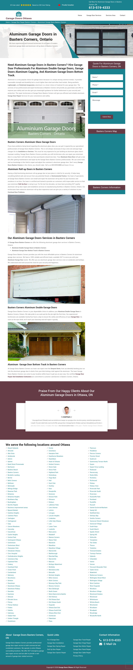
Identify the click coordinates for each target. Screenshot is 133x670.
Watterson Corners (96, 575)
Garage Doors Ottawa (66, 667)
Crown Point (12, 570)
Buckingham (12, 502)
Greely (51, 448)
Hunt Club (52, 483)
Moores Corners (54, 586)
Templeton (93, 540)
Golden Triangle (13, 618)
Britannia (11, 494)
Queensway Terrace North (99, 462)
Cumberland (12, 572)
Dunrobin (11, 591)
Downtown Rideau (14, 589)
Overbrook (52, 616)
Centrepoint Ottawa (14, 540)
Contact (122, 15)
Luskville (52, 529)
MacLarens (52, 532)
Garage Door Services (94, 15)
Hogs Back (52, 478)
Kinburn (51, 502)
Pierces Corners (95, 453)
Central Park (12, 537)
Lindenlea (52, 518)
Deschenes (11, 578)
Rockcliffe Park (95, 497)
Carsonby (11, 529)
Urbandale (93, 559)
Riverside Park (95, 489)
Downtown (11, 583)
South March (94, 529)
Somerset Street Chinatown (99, 521)
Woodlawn (93, 608)
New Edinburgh (54, 589)
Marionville (52, 551)
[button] (60, 410)
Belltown (11, 483)
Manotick (52, 543)
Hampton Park (53, 453)
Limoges (52, 513)
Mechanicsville (54, 570)
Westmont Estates (96, 594)
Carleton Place (13, 516)
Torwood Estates (95, 551)
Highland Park (53, 472)
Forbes (10, 608)
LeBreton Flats (54, 505)
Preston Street (95, 456)
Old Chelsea (53, 597)
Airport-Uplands (13, 448)
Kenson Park (53, 497)
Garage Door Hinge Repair (82, 643)
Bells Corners (12, 480)
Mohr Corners (53, 581)
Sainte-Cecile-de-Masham (98, 508)
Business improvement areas (18, 508)
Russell (92, 505)
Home (80, 15)
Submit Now (107, 117)
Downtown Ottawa (14, 586)
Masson (51, 562)
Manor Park (53, 540)
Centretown (11, 543)
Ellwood (10, 597)
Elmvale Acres (12, 599)
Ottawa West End (54, 613)
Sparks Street (94, 532)
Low (50, 524)
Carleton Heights (13, 513)
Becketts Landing (14, 475)
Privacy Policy (78, 656)
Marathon (52, 545)
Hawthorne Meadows (56, 456)
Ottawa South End (55, 610)
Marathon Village (54, 548)
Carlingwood (12, 521)
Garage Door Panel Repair (82, 649)
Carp (9, 524)
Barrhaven (11, 467)
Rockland (93, 499)
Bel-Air (10, 478)
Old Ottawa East (54, 599)
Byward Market (13, 510)
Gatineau (11, 613)
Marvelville (52, 559)
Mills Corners (53, 578)
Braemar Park (12, 491)
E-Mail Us (110, 644)
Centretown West (13, 545)
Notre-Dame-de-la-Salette (57, 594)
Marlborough (53, 553)
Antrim (10, 459)
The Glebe (93, 543)
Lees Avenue (53, 508)
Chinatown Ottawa (14, 551)
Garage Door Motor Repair (82, 646)
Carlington (11, 518)
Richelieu (93, 478)
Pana (50, 621)
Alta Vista (11, 453)
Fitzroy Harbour (13, 605)
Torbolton (93, 548)
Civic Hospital (12, 553)
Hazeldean (52, 459)
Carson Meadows (14, 526)
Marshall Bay (53, 556)
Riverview (93, 494)
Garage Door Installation (55, 643)
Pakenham (52, 618)
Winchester (94, 605)
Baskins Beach (13, 470)
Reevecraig (94, 472)
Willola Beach (94, 602)
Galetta (10, 610)
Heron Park (52, 470)
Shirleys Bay (94, 516)
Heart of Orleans (54, 462)
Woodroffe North (95, 616)
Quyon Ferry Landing (97, 467)
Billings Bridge (13, 489)
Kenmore (52, 494)
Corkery (10, 564)
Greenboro (52, 451)
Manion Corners (54, 537)
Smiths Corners (95, 518)
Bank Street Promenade (16, 464)
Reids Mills (94, 475)
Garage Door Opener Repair (56, 653)
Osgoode (52, 605)
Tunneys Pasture (95, 553)
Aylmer (10, 462)
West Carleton (95, 583)
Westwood (93, 597)
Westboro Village (96, 591)
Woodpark (93, 610)
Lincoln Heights (54, 516)
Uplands (92, 556)
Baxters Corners (13, 472)
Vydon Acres (94, 570)
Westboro (93, 589)
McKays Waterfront (55, 564)
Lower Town (53, 526)
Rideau (92, 483)
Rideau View (94, 486)
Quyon (92, 464)
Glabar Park (12, 616)
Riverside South (95, 491)
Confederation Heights (15, 556)
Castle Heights (13, 535)
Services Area (110, 15)
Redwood (93, 470)
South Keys (94, 526)
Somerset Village (96, 524)
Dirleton (10, 581)
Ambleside (11, 456)
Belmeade (11, 486)
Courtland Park (13, 567)
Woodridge (93, 613)
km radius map (106, 156)
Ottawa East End (54, 608)
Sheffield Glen (95, 513)
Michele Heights (54, 575)
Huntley (51, 486)
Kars (50, 489)
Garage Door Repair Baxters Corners (23, 22)
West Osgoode (95, 586)
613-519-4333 (99, 7)
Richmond (93, 480)
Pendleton (93, 451)
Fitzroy (10, 602)
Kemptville (52, 491)
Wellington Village (96, 581)
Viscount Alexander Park (98, 567)
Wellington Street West (98, 578)
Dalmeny (11, 575)
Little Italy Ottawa (55, 521)
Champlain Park (13, 548)
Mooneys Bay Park (55, 583)
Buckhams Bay (13, 499)
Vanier (92, 562)
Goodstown (11, 621)
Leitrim (51, 510)
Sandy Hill (93, 510)
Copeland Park (12, 562)
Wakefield (93, 572)
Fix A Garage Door (53, 640)
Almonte (10, 451)
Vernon (92, 564)
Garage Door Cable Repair (82, 653)
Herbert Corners (54, 464)
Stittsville (93, 537)
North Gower (53, 591)
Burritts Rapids (13, 505)
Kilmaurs (52, 499)
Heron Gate (52, 467)
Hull (50, 480)
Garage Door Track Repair (82, 640)
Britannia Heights (14, 497)
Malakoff (52, 535)
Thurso (92, 545)
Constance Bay (13, 559)
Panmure (93, 448)
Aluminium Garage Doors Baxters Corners (52, 22)
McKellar (52, 567)
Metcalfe (52, 572)
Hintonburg (52, 475)
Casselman (11, 532)
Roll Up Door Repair (54, 649)
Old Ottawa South (55, 602)
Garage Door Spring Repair (56, 646)
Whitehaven (94, 599)
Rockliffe (93, 502)
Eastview (11, 594)
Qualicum (93, 459)
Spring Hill (93, 535)
